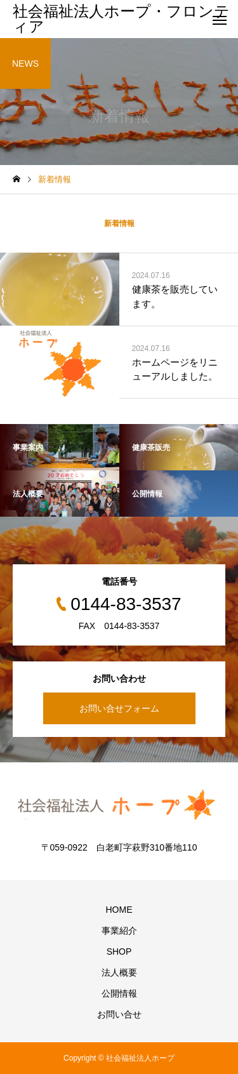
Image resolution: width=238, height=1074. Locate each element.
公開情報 (119, 993)
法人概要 (119, 972)
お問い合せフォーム (119, 708)
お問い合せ (119, 1014)
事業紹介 (119, 930)
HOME (119, 910)
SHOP (119, 951)
